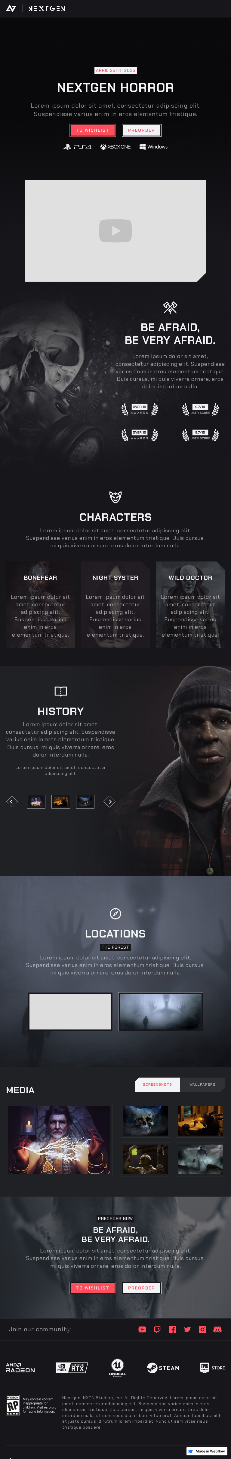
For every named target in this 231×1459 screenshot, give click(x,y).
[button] (18, 801)
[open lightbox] (36, 801)
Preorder (141, 130)
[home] (14, 8)
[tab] (70, 1012)
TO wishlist (92, 130)
